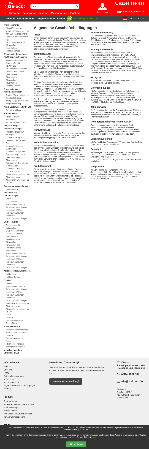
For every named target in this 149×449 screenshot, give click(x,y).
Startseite (10, 18)
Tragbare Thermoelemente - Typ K (18, 38)
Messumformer (12, 45)
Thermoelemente (11, 401)
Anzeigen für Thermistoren (17, 163)
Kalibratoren (11, 274)
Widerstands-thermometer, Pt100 (19, 404)
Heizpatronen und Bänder (17, 333)
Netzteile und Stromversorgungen (14, 318)
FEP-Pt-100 (11, 66)
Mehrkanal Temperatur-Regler (16, 141)
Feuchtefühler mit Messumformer (13, 240)
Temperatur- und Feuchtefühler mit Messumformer (13, 248)
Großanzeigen (12, 166)
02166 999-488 (130, 374)
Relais (8, 315)
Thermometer (11, 74)
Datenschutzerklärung (14, 376)
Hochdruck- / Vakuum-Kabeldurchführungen (15, 211)
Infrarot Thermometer (15, 72)
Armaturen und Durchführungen (18, 414)
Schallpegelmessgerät (15, 347)
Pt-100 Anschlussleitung (16, 110)
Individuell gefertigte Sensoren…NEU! (13, 351)
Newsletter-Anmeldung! (66, 381)
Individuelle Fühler (26, 18)
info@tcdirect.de (132, 381)
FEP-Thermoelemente (15, 42)
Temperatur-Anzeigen (15, 146)
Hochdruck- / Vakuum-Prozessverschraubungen (16, 205)
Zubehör (9, 199)
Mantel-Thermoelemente (16, 28)
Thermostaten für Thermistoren (13, 158)
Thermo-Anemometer (15, 344)
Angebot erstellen (46, 18)
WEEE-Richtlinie (11, 382)
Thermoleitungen (11, 407)
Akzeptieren (76, 444)
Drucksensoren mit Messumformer (14, 235)
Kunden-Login (102, 12)
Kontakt (61, 18)
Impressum (9, 379)
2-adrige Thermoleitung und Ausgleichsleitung (17, 96)
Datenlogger (11, 149)
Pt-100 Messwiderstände (16, 69)
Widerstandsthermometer (16, 60)
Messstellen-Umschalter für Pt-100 (17, 181)
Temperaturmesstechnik (14, 417)
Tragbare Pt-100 (13, 63)
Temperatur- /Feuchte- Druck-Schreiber (15, 170)
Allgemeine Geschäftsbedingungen (19, 385)
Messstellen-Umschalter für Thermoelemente (17, 175)
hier (94, 437)
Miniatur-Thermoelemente (17, 34)
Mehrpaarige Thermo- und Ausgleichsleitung (17, 102)
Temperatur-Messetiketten (17, 330)
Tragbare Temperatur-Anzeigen (15, 133)
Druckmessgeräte (13, 225)
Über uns (8, 370)
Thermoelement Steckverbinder (12, 118)
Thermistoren (11, 77)
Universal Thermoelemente (17, 31)
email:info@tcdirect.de (133, 11)
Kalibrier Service (13, 51)
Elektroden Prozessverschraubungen (16, 217)
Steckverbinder (10, 410)
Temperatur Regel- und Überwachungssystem (15, 153)
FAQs (6, 373)
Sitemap (7, 388)
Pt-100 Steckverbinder (15, 122)
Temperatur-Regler (14, 137)
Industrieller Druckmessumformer (15, 229)
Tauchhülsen (11, 48)
